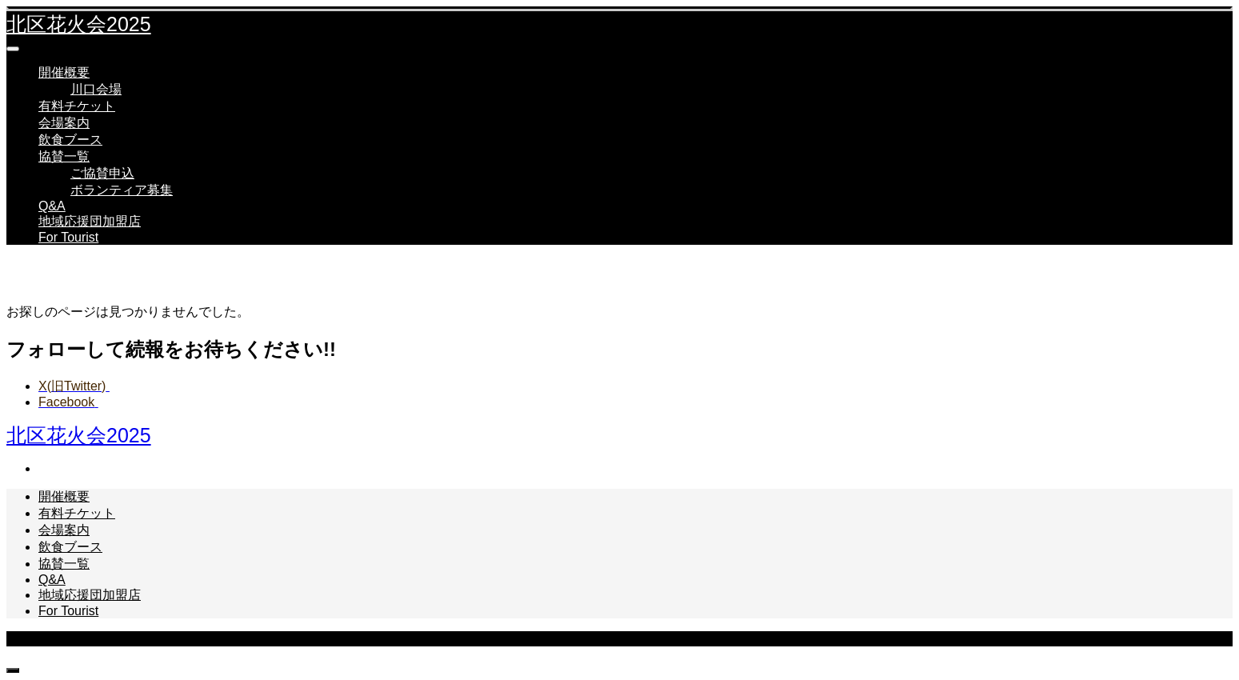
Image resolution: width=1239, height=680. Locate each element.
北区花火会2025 (78, 24)
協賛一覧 (64, 156)
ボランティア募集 (121, 190)
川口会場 (96, 89)
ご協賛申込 (102, 173)
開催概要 (64, 72)
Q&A (52, 206)
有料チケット (76, 106)
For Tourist (68, 237)
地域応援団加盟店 (89, 221)
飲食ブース (70, 139)
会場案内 (64, 123)
